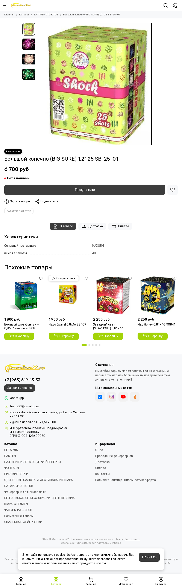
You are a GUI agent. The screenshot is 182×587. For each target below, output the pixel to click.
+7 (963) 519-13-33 (22, 380)
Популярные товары (18, 516)
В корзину (19, 336)
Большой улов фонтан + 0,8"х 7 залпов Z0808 (21, 326)
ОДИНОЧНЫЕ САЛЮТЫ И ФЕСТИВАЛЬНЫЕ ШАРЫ (38, 480)
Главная (9, 14)
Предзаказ (85, 189)
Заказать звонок (20, 388)
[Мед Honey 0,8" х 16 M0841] (158, 295)
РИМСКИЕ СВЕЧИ (16, 474)
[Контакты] (175, 5)
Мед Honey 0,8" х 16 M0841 (156, 324)
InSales (116, 542)
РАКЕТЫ (10, 456)
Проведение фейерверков (114, 456)
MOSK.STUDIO (82, 542)
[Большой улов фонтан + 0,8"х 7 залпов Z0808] (24, 295)
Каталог (24, 14)
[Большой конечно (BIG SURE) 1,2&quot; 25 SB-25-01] (98, 84)
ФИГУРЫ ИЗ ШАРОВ (18, 510)
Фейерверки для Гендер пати (25, 492)
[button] (84, 345)
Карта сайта (132, 539)
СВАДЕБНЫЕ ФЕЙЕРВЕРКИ (23, 522)
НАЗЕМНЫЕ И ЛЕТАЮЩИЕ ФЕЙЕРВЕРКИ (32, 462)
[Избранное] (172, 190)
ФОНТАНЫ (11, 468)
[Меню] (5, 5)
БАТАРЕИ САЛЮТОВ (46, 14)
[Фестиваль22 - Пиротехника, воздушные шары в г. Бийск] (21, 5)
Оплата (120, 226)
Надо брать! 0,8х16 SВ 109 (67, 324)
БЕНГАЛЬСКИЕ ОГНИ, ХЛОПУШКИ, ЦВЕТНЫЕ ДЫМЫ (39, 498)
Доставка (92, 226)
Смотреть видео (63, 278)
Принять (149, 557)
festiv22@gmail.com (24, 406)
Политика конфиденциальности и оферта (125, 480)
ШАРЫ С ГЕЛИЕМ (16, 504)
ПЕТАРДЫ (11, 450)
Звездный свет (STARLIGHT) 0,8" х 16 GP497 (108, 326)
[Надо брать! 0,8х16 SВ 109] (69, 295)
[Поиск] (165, 5)
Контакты (102, 474)
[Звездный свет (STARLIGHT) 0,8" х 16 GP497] (113, 295)
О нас (99, 450)
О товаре (63, 226)
